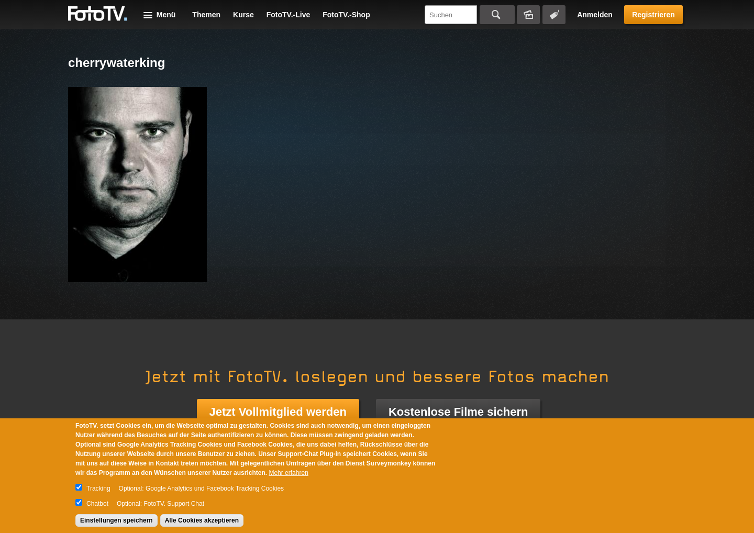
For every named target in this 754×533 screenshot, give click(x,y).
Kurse (243, 14)
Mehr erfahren (288, 472)
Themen (206, 14)
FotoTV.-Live (289, 14)
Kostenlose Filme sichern (458, 411)
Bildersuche (528, 14)
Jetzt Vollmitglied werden (278, 411)
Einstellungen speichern (116, 520)
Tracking (98, 488)
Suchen (497, 14)
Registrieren (653, 14)
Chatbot (97, 503)
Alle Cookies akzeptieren (202, 520)
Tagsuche (554, 14)
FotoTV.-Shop (346, 14)
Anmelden (595, 14)
